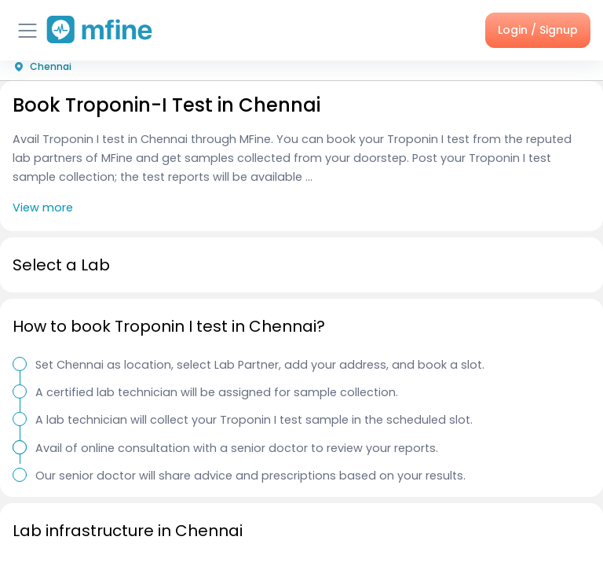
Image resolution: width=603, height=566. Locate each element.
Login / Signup (538, 30)
